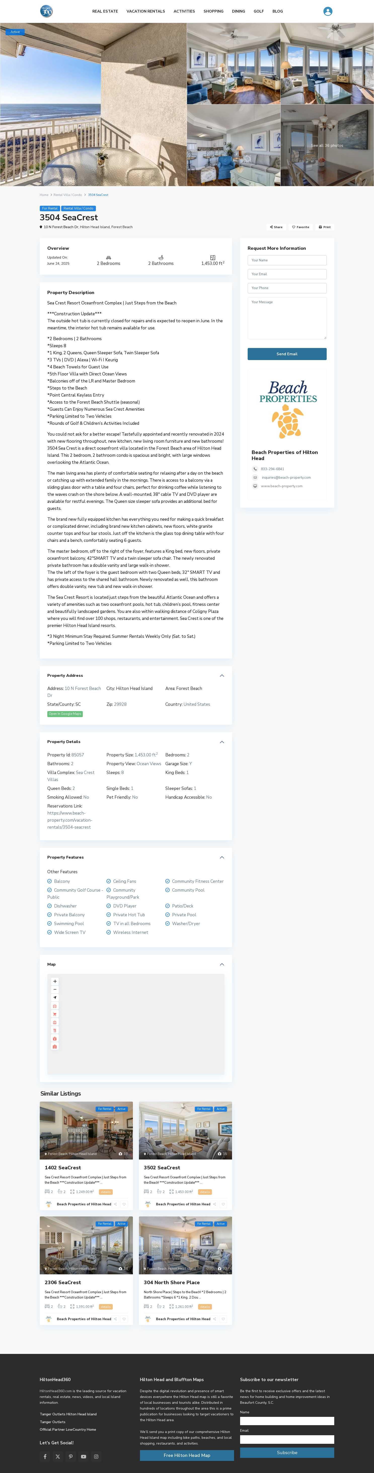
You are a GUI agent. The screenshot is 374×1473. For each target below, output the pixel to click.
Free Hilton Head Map (187, 1455)
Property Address (65, 675)
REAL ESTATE (105, 11)
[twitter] (58, 1456)
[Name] (287, 1421)
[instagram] (96, 1456)
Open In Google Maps (65, 714)
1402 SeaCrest (63, 1167)
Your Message (287, 318)
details (106, 1192)
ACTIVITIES (184, 11)
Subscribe (287, 1453)
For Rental (50, 208)
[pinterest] (70, 1456)
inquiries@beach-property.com (286, 477)
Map (51, 964)
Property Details (64, 742)
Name (244, 1412)
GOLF (259, 11)
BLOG (278, 11)
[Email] (287, 1439)
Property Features (65, 857)
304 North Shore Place (172, 1282)
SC (78, 704)
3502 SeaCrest (162, 1167)
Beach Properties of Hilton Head (84, 1204)
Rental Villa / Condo (68, 195)
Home (44, 195)
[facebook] (45, 1456)
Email (244, 1430)
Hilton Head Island (95, 227)
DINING (238, 11)
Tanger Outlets (52, 1422)
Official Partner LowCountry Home (68, 1429)
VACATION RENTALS (146, 11)
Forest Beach (122, 227)
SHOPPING (213, 11)
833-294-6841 (272, 469)
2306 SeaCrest (63, 1282)
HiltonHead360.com (56, 1391)
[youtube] (83, 1456)
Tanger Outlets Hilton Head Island (68, 1414)
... (101, 1182)
